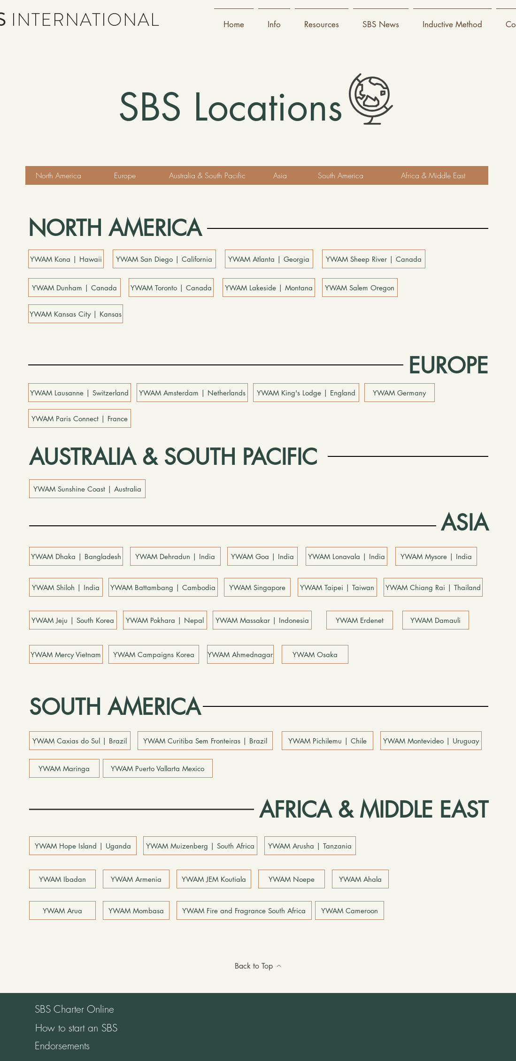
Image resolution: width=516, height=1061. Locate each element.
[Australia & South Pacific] (207, 175)
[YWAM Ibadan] (62, 879)
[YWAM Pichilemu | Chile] (327, 740)
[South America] (340, 175)
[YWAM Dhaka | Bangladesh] (76, 556)
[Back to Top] (258, 965)
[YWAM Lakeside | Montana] (269, 287)
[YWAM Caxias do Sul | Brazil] (80, 740)
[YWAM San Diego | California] (164, 259)
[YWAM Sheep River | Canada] (373, 259)
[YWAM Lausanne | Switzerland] (79, 392)
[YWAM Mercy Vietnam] (66, 654)
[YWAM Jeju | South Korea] (73, 620)
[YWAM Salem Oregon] (360, 287)
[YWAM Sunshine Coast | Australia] (87, 488)
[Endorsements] (62, 1046)
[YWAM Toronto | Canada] (171, 287)
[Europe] (125, 175)
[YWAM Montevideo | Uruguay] (431, 740)
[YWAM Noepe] (291, 879)
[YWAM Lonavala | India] (346, 556)
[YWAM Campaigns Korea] (153, 654)
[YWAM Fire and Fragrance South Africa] (244, 910)
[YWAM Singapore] (257, 587)
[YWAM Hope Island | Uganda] (83, 845)
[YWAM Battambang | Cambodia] (163, 587)
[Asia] (280, 175)
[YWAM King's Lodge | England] (306, 392)
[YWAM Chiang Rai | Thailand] (433, 587)
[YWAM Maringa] (64, 768)
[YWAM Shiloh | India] (66, 587)
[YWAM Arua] (62, 910)
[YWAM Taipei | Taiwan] (337, 587)
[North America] (58, 175)
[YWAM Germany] (399, 392)
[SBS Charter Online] (75, 1009)
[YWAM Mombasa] (136, 910)
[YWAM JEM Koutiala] (214, 879)
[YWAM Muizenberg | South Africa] (200, 845)
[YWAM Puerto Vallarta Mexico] (158, 768)
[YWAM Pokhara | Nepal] (165, 620)
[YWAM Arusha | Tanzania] (310, 845)
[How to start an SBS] (76, 1028)
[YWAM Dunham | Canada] (74, 287)
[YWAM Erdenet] (359, 620)
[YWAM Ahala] (360, 879)
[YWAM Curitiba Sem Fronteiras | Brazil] (205, 740)
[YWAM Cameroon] (349, 910)
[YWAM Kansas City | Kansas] (75, 313)
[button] (274, 20)
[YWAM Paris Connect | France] (79, 418)
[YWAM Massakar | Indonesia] (262, 620)
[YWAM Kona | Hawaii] (66, 259)
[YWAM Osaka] (315, 654)
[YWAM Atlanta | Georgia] (269, 259)
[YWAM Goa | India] (262, 556)
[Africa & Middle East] (433, 175)
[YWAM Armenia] (136, 879)
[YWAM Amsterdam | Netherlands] (192, 392)
